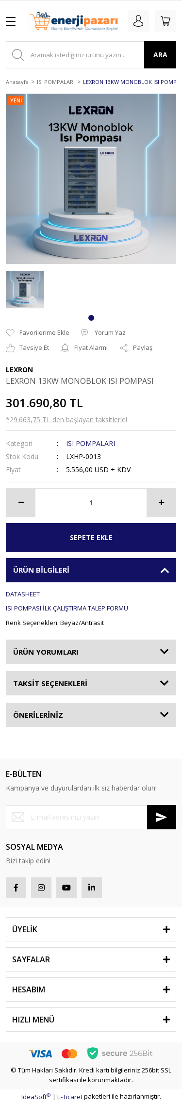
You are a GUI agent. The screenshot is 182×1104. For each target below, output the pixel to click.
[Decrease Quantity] (20, 503)
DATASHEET (23, 594)
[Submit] (161, 817)
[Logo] (73, 20)
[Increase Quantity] (161, 503)
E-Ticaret (70, 1096)
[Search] (91, 54)
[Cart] (165, 21)
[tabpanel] (25, 289)
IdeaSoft (35, 1096)
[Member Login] (138, 21)
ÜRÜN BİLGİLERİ (41, 570)
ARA (160, 54)
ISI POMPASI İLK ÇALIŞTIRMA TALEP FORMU (67, 608)
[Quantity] (91, 503)
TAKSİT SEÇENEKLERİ (50, 683)
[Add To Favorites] (37, 333)
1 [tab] (91, 318)
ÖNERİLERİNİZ (38, 715)
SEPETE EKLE (91, 537)
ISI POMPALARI (90, 443)
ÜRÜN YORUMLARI (46, 652)
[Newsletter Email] (91, 817)
